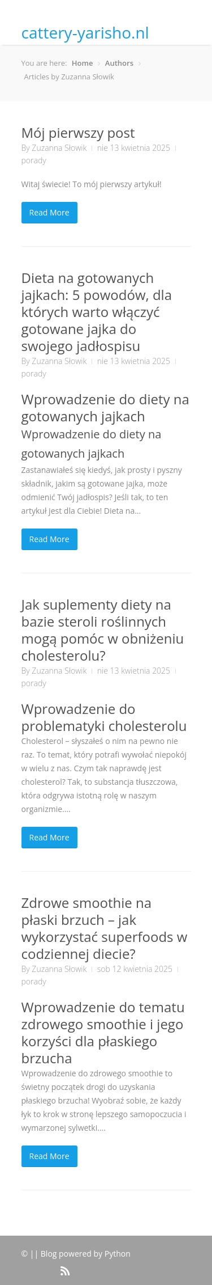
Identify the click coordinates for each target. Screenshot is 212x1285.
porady (33, 160)
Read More (49, 212)
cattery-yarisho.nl (85, 32)
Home (82, 63)
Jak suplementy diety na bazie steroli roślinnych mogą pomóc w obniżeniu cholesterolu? (102, 630)
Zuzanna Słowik (59, 147)
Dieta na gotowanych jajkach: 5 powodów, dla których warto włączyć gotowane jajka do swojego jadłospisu (96, 311)
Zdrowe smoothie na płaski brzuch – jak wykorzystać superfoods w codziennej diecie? (104, 928)
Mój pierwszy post (78, 132)
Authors (119, 63)
